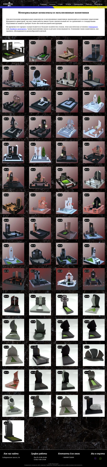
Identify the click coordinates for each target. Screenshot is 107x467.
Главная (43, 4)
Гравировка (78, 4)
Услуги (68, 4)
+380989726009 (68, 457)
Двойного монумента (18, 29)
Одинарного (93, 27)
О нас (60, 4)
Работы (89, 4)
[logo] (7, 4)
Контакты (98, 4)
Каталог (52, 4)
